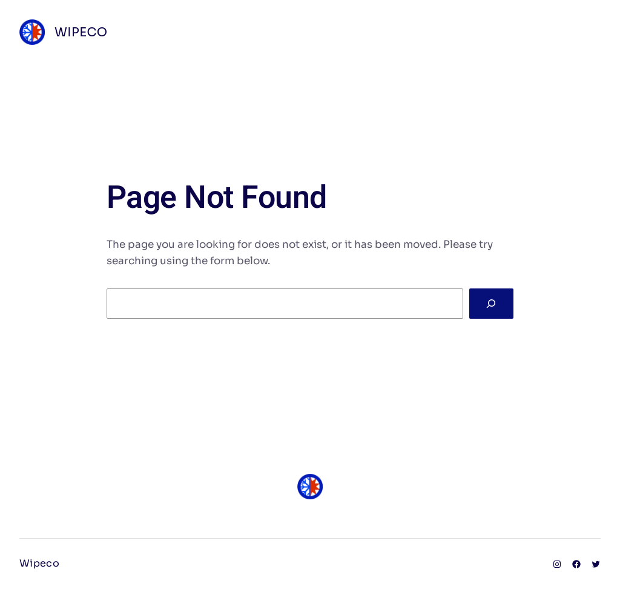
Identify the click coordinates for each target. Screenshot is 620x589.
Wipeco (80, 32)
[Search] (491, 303)
